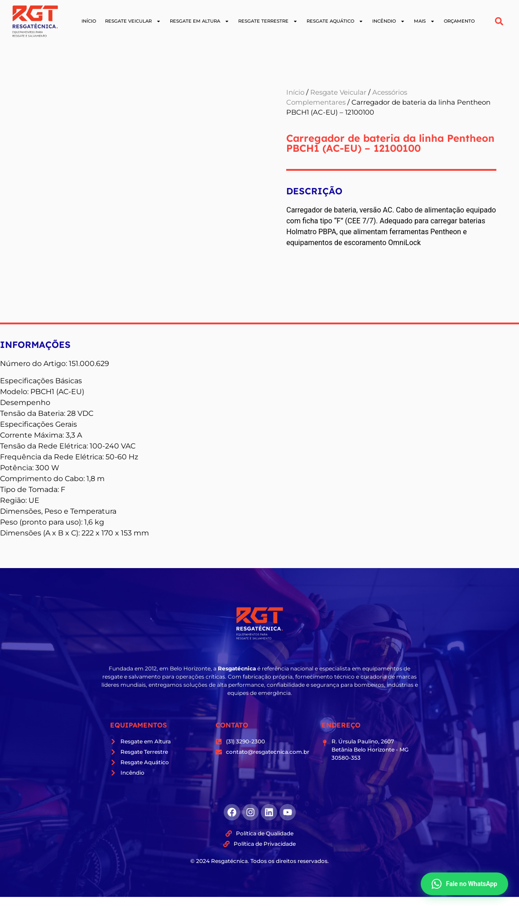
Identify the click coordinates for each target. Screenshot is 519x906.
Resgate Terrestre (268, 21)
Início (89, 21)
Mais (424, 21)
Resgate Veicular (133, 21)
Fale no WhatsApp (464, 884)
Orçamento (459, 21)
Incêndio (388, 21)
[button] (499, 21)
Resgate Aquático (335, 21)
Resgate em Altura (199, 21)
